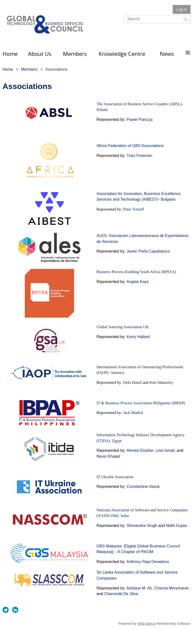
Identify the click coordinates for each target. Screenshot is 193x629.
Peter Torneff (133, 209)
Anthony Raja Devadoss (147, 562)
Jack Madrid (133, 413)
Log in (181, 9)
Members (29, 69)
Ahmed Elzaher (139, 450)
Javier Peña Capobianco (148, 251)
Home (7, 69)
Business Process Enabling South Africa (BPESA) (136, 272)
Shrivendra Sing (141, 525)
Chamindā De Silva (121, 594)
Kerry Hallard (138, 337)
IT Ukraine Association (115, 477)
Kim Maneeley (161, 382)
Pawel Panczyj (139, 119)
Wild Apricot (147, 624)
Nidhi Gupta (176, 525)
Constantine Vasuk (143, 486)
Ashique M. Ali (138, 588)
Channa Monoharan (171, 588)
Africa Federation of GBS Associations (130, 146)
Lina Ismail (165, 450)
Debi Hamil (132, 382)
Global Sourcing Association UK (123, 327)
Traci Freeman (139, 155)
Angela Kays (137, 282)
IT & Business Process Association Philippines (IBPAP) (141, 403)
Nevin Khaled (109, 456)
